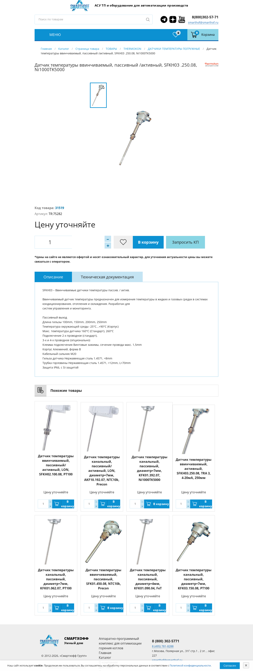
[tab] (53, 277)
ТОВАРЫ (111, 49)
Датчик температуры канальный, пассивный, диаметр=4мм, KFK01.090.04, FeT (148, 578)
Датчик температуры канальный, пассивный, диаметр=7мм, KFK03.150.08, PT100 (193, 578)
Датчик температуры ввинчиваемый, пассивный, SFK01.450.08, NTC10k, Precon (103, 578)
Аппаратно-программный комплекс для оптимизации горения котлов (120, 642)
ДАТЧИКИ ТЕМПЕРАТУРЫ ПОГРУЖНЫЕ (174, 49)
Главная (46, 49)
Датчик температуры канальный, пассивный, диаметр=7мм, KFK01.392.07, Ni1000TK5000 (149, 467)
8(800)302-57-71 (205, 17)
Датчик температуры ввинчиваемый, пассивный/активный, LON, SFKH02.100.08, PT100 (56, 465)
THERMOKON (132, 49)
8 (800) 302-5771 (165, 640)
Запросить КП (120, 242)
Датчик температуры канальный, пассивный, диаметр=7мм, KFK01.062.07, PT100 (56, 578)
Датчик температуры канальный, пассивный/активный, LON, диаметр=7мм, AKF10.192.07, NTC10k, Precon (102, 469)
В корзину (83, 242)
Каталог (63, 49)
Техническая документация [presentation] (107, 277)
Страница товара (87, 49)
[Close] (246, 665)
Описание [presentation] (53, 277)
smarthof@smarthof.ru (203, 22)
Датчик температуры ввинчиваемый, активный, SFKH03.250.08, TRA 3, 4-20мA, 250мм (193, 468)
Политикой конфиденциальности (190, 665)
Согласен (230, 665)
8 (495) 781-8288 (163, 645)
